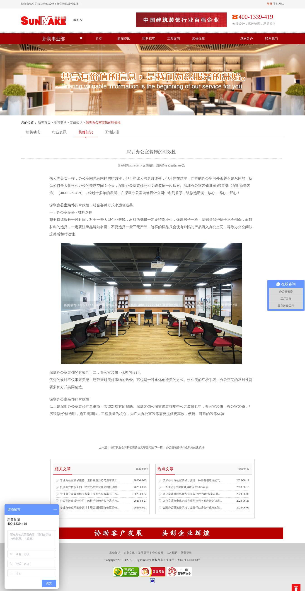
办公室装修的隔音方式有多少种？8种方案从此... (191, 494)
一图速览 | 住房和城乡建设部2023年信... (186, 487)
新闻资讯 (123, 38)
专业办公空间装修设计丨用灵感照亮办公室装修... (89, 507)
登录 (269, 3)
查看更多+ (142, 469)
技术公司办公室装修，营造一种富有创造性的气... (192, 480)
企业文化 (129, 552)
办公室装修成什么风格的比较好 (185, 447)
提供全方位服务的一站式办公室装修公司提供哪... (89, 487)
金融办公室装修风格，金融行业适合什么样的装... (192, 507)
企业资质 (157, 552)
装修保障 (198, 38)
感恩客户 (246, 38)
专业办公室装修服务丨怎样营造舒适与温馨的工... (89, 480)
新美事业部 (53, 38)
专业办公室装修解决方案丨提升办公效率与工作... (89, 494)
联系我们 (271, 38)
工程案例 (173, 38)
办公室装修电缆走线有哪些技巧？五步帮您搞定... (192, 500)
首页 (99, 38)
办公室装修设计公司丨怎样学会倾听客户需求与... (89, 500)
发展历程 (143, 552)
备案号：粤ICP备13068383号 (183, 560)
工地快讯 (112, 132)
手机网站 (278, 3)
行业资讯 (59, 132)
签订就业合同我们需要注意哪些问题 (132, 447)
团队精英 (148, 38)
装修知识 (76, 122)
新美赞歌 (186, 552)
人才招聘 (172, 552)
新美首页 (44, 122)
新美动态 (33, 132)
